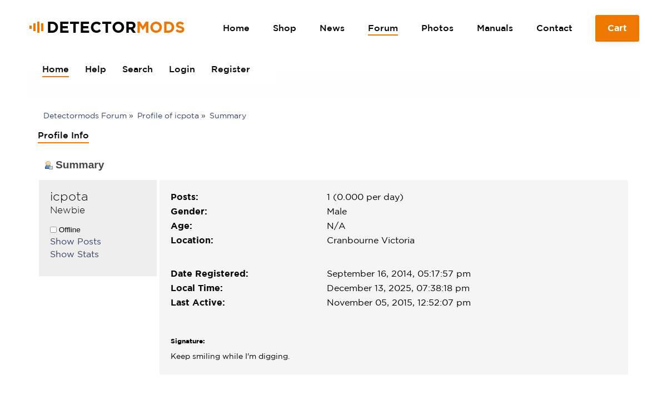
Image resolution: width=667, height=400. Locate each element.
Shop (284, 28)
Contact (554, 28)
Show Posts (75, 241)
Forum (383, 28)
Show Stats (74, 254)
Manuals (495, 28)
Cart (617, 32)
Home (236, 28)
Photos (437, 28)
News (332, 28)
